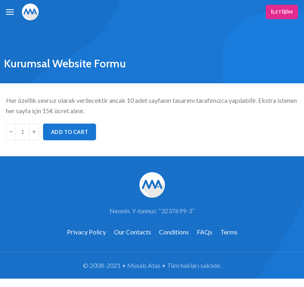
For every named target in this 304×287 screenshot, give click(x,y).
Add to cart (69, 132)
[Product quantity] (22, 132)
